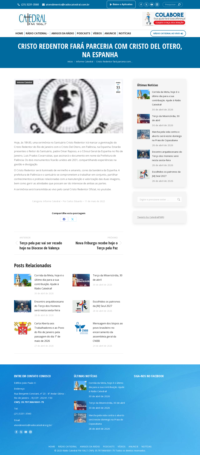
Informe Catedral (24, 82)
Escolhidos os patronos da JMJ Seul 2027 (106, 304)
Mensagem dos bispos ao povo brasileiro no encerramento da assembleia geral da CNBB (108, 332)
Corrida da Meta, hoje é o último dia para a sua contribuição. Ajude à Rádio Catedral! (49, 282)
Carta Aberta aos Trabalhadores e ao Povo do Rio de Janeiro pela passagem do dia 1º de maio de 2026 (49, 332)
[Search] (172, 4)
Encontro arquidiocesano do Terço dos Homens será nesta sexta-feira (49, 306)
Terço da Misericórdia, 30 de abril (107, 277)
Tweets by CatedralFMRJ (150, 217)
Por (72, 201)
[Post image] (22, 280)
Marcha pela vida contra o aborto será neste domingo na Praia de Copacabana (167, 136)
